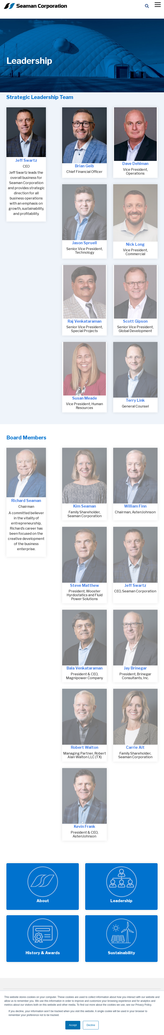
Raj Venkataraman (84, 321)
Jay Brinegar (135, 668)
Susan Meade (84, 398)
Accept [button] (73, 1025)
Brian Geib (84, 166)
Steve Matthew (84, 585)
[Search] (147, 5)
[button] (158, 4)
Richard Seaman (26, 500)
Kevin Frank (84, 826)
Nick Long (135, 244)
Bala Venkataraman (84, 668)
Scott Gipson (135, 321)
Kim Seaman (84, 506)
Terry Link (135, 400)
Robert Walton (84, 747)
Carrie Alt (135, 747)
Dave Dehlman (135, 163)
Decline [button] (90, 1025)
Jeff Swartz (26, 160)
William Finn (135, 506)
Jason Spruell (84, 243)
